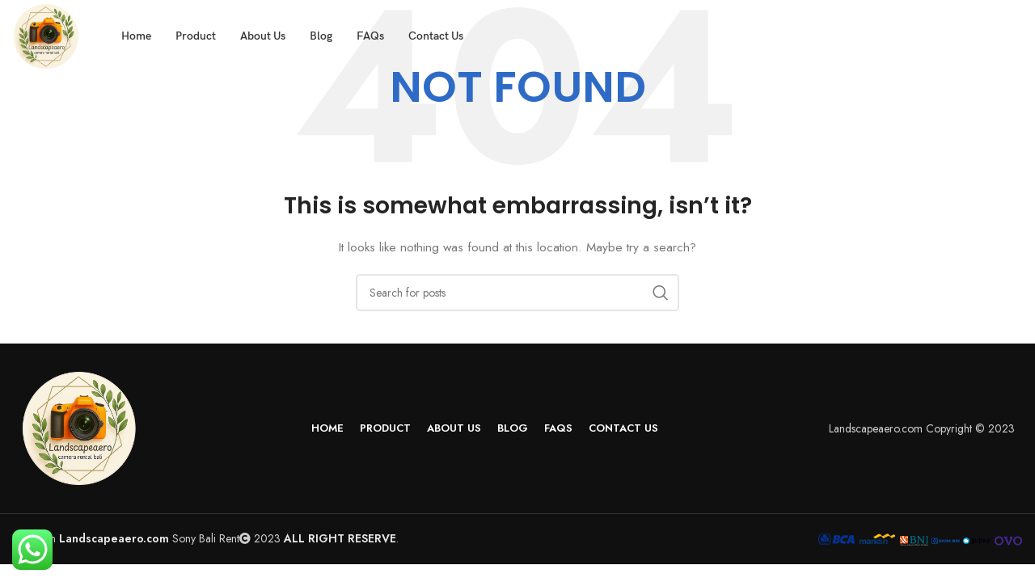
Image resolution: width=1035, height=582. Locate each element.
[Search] (517, 292)
